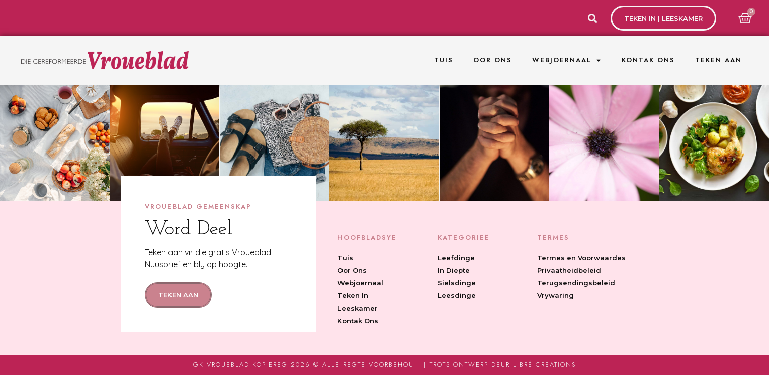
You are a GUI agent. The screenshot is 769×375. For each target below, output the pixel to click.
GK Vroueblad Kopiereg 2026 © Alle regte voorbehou (303, 364)
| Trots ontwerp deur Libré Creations (500, 364)
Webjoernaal (567, 60)
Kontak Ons (648, 60)
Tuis (443, 60)
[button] (592, 18)
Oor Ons (492, 60)
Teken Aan (718, 60)
